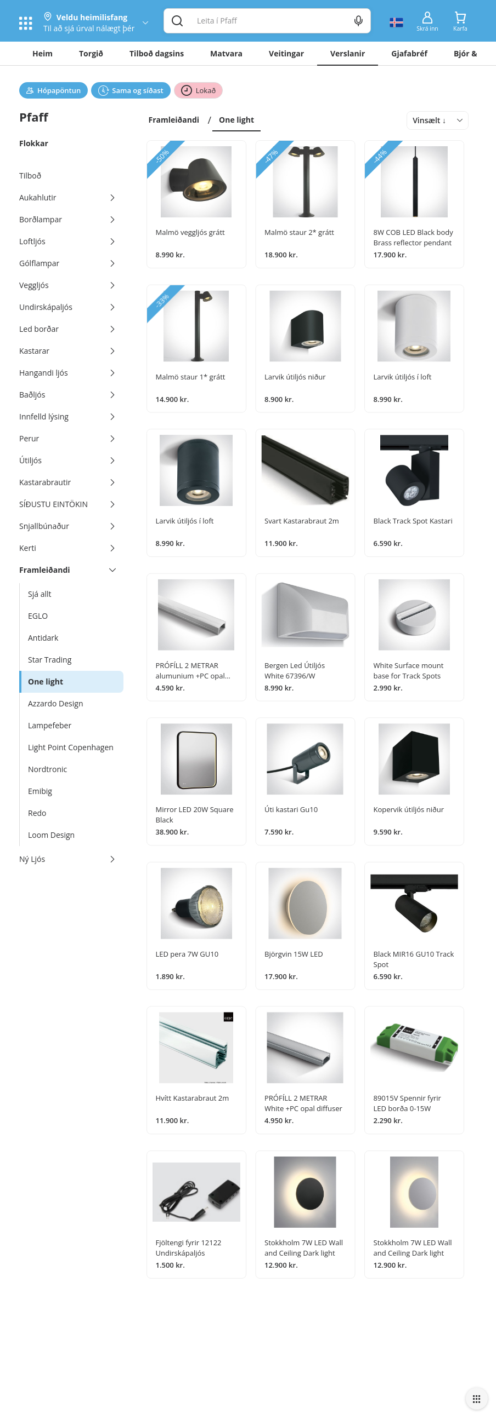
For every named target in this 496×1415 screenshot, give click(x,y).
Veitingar (286, 53)
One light (236, 119)
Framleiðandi (174, 119)
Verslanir (347, 53)
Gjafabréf (409, 53)
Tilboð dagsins (156, 53)
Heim (42, 53)
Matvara (226, 53)
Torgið (91, 53)
